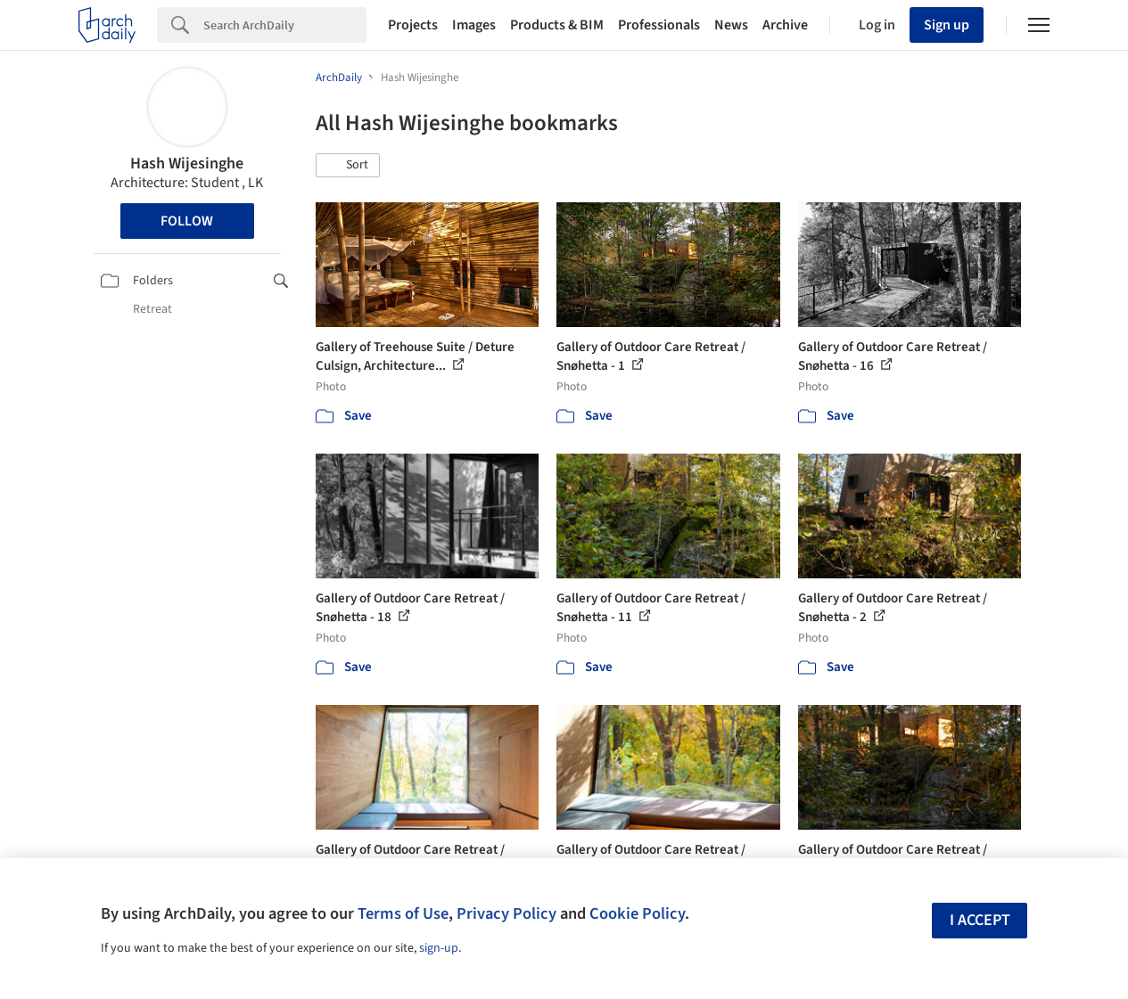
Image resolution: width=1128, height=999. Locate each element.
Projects (413, 25)
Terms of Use (403, 913)
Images (474, 25)
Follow (187, 221)
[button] (348, 165)
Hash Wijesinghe (186, 163)
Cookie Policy (637, 913)
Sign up (946, 25)
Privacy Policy (506, 913)
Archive (785, 25)
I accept (980, 920)
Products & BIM (557, 25)
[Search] (284, 25)
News (731, 25)
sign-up (438, 948)
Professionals (659, 25)
